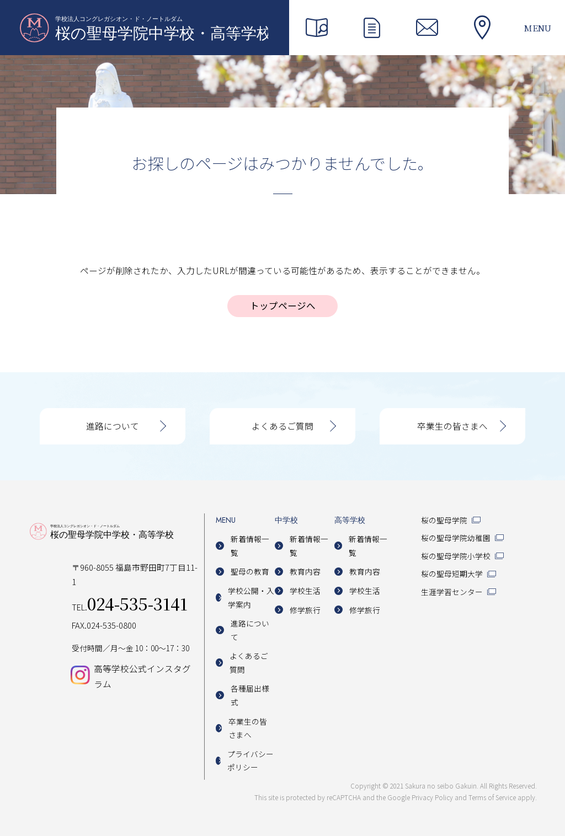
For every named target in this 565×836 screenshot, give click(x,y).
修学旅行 (305, 609)
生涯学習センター (452, 591)
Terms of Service (492, 797)
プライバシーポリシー (250, 760)
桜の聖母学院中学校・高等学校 (144, 27)
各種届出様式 (250, 695)
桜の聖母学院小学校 (456, 555)
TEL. (130, 607)
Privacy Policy (432, 797)
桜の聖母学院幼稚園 (456, 537)
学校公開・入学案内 (251, 597)
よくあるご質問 (282, 426)
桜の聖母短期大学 (452, 573)
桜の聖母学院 (444, 520)
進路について (112, 426)
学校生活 (305, 590)
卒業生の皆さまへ (452, 426)
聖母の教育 (250, 571)
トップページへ (283, 305)
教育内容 (305, 571)
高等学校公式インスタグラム (142, 676)
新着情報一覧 (250, 545)
